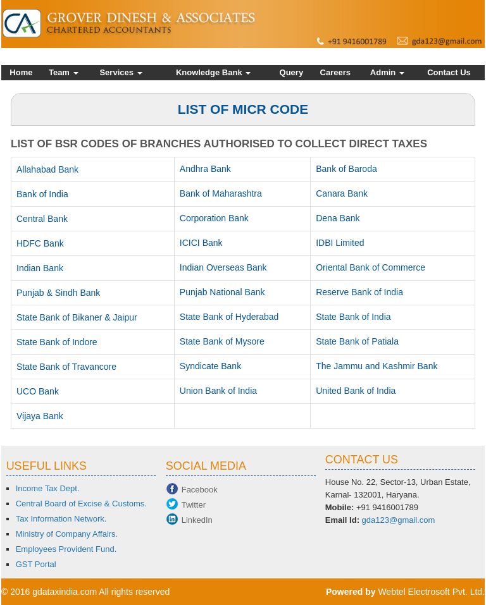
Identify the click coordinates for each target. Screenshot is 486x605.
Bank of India (42, 194)
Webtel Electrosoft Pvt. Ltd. (431, 592)
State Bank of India (353, 317)
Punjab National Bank (222, 292)
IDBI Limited (340, 243)
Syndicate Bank (210, 366)
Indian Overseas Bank (223, 267)
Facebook (200, 489)
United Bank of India (356, 391)
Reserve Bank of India (359, 292)
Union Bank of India (218, 391)
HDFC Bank (40, 243)
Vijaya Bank (39, 416)
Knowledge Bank (213, 72)
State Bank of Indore (56, 342)
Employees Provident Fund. (66, 549)
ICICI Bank (201, 243)
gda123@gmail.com (398, 520)
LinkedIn (197, 520)
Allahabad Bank (47, 169)
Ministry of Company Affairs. (67, 534)
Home (20, 72)
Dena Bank (337, 218)
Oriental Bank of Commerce (370, 267)
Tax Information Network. (61, 518)
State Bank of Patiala (357, 341)
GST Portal (36, 564)
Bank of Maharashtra (221, 193)
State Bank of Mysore (222, 341)
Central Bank (42, 219)
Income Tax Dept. (48, 488)
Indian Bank (39, 268)
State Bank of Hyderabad (229, 317)
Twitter (194, 505)
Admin (387, 72)
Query (292, 72)
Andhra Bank (205, 169)
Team (63, 72)
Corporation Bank (214, 218)
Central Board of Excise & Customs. (81, 503)
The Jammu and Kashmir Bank (376, 366)
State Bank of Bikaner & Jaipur (76, 317)
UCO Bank (37, 391)
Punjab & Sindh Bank (58, 293)
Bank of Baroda (346, 169)
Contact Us (449, 72)
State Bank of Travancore (66, 367)
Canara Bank (342, 193)
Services (120, 72)
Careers (335, 72)
